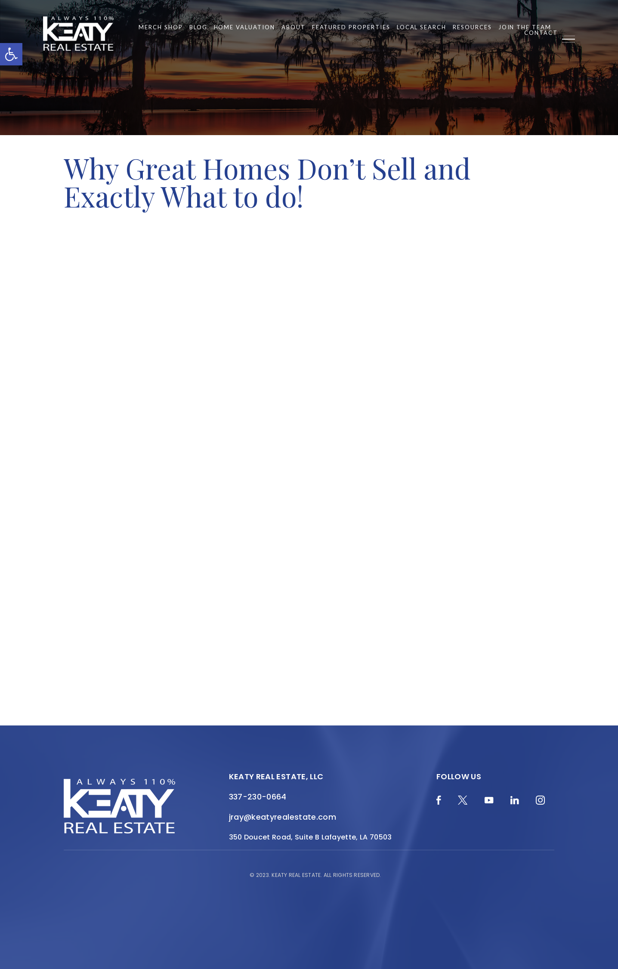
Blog (198, 27)
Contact (541, 33)
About (293, 27)
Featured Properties (351, 27)
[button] (11, 54)
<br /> (309, 465)
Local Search (421, 27)
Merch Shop (161, 27)
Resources (472, 27)
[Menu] (568, 39)
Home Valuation (244, 27)
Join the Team (524, 27)
